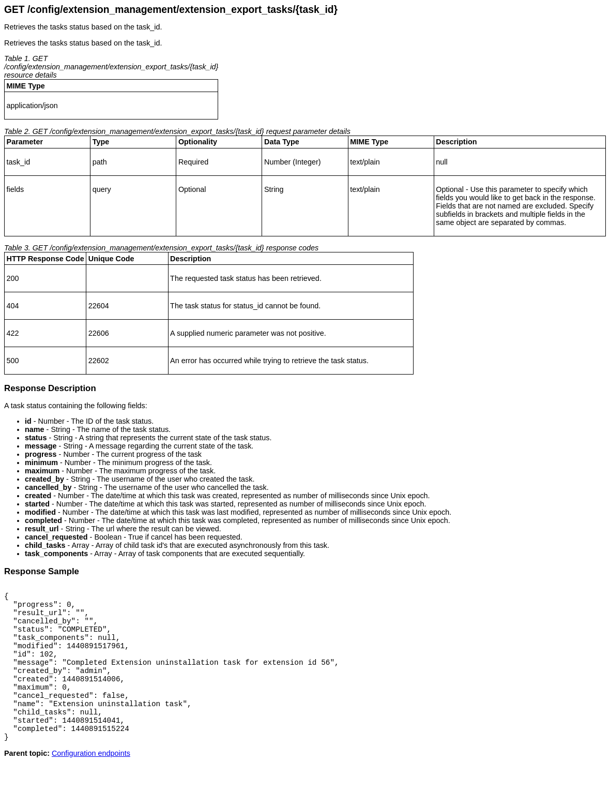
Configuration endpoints (91, 783)
